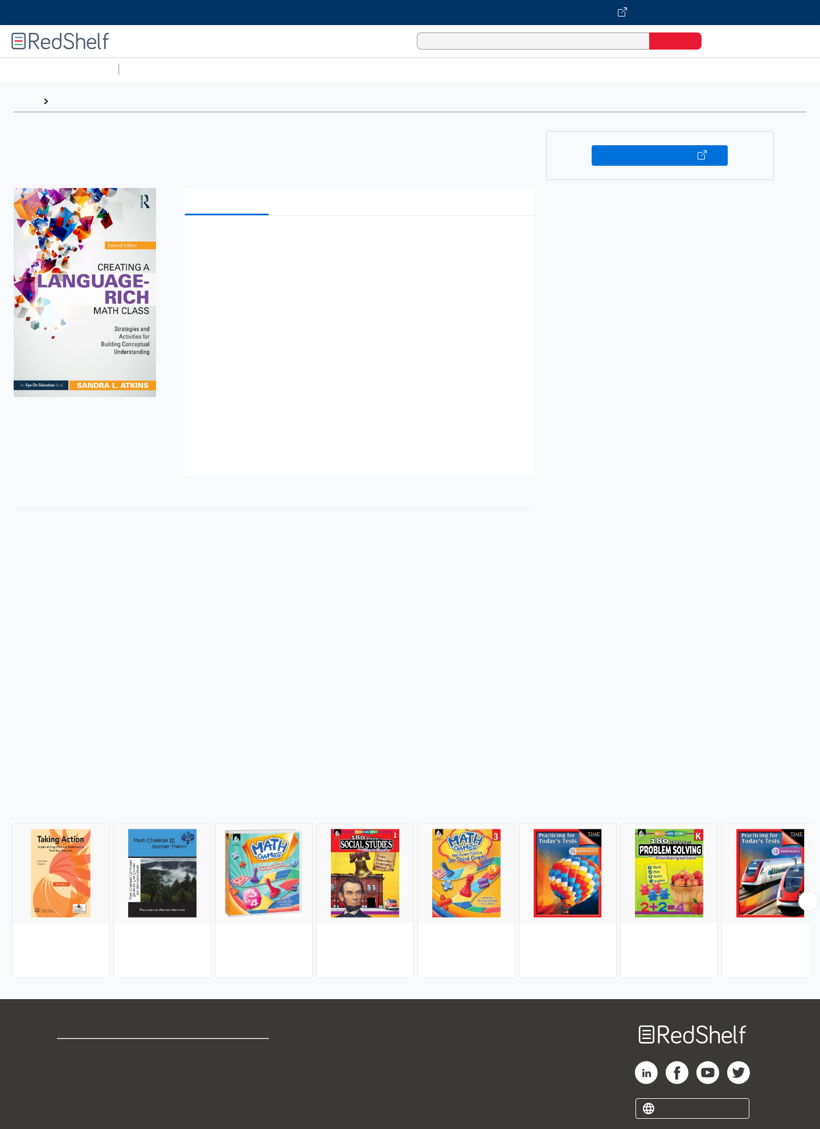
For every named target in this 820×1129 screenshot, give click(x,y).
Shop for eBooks (93, 1052)
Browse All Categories (59, 69)
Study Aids (153, 69)
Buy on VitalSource (660, 155)
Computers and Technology (325, 69)
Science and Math (223, 69)
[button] (362, 241)
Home (26, 101)
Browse (70, 101)
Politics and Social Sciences (561, 69)
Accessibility (225, 1088)
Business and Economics (442, 69)
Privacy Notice (88, 1088)
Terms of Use (228, 1052)
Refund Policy (227, 1070)
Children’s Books (756, 69)
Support (74, 1070)
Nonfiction (690, 69)
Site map (76, 1107)
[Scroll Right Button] (808, 901)
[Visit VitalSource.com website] (410, 12)
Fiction (643, 69)
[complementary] (410, 879)
